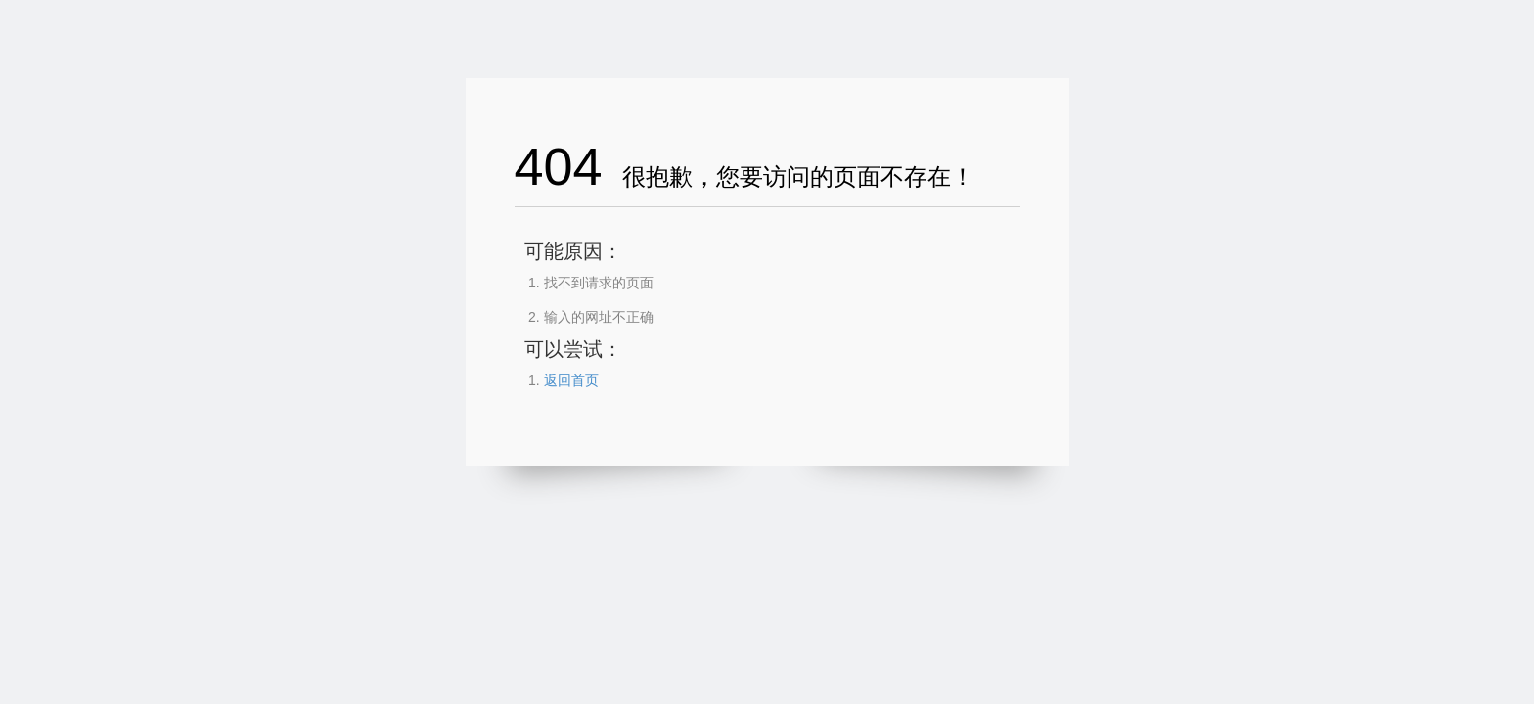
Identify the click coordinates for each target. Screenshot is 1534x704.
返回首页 (571, 380)
